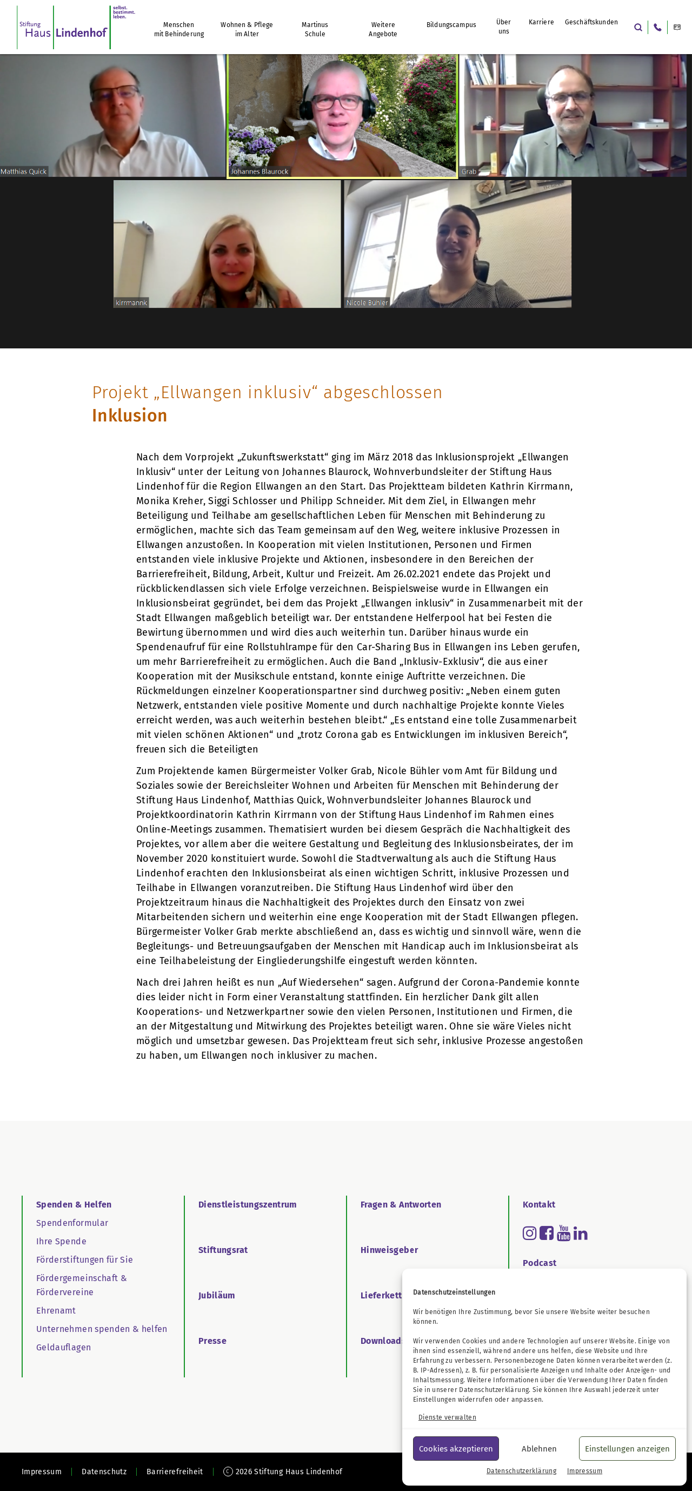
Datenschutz (104, 1472)
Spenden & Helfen (74, 1204)
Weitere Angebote (383, 29)
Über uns (503, 26)
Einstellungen (434, 1399)
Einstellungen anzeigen (627, 1449)
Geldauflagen (63, 1347)
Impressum (584, 1471)
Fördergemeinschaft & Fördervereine (81, 1285)
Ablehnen (539, 1449)
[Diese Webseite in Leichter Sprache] (677, 27)
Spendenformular (72, 1223)
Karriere (541, 22)
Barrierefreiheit (175, 1472)
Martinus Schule (315, 29)
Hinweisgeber (389, 1250)
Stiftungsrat (223, 1250)
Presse (212, 1341)
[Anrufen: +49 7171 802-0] (657, 27)
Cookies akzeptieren (456, 1449)
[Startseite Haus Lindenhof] (76, 27)
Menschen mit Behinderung (179, 29)
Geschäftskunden (591, 22)
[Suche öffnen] (638, 27)
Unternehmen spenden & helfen (102, 1329)
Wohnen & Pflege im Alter (247, 29)
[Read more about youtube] (564, 1233)
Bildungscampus (451, 25)
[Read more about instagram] (530, 1233)
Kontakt (539, 1204)
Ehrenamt (56, 1310)
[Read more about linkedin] (581, 1233)
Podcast (539, 1263)
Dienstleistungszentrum (247, 1204)
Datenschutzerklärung (494, 1390)
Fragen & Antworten (401, 1204)
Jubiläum (217, 1295)
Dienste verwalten (447, 1417)
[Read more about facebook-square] (547, 1233)
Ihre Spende (61, 1241)
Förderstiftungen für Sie (84, 1260)
